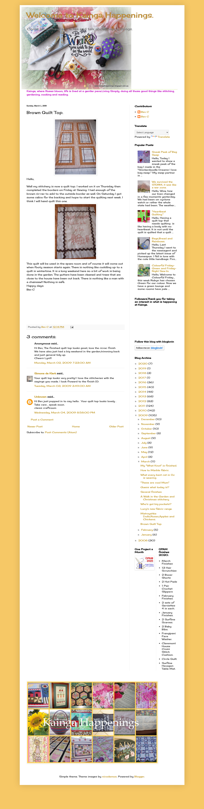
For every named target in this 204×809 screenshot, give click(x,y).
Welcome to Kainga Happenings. (90, 15)
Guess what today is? (155, 487)
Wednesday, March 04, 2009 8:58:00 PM (64, 412)
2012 (142, 401)
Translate (160, 136)
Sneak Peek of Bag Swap (164, 153)
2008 (143, 540)
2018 (142, 373)
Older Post (116, 426)
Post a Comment (42, 419)
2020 (143, 363)
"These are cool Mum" (155, 482)
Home (76, 426)
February (147, 529)
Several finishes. (151, 491)
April (144, 456)
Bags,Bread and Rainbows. (162, 240)
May (144, 452)
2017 (142, 377)
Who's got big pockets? (156, 504)
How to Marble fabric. (155, 470)
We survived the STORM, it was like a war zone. (164, 184)
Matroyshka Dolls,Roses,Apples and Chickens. (157, 516)
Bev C (145, 112)
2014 (142, 391)
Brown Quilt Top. (151, 523)
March (146, 461)
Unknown (40, 396)
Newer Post (35, 426)
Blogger (139, 776)
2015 (142, 387)
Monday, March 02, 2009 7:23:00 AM (62, 362)
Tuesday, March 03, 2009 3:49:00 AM (62, 385)
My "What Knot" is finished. (159, 465)
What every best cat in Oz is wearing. (158, 476)
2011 (142, 405)
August (146, 438)
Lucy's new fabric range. (156, 508)
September (149, 433)
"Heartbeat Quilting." (159, 213)
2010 (143, 410)
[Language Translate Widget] (152, 132)
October (147, 428)
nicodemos (109, 776)
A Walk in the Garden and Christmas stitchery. (157, 498)
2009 (143, 415)
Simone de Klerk (45, 373)
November (148, 424)
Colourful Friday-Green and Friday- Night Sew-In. (164, 268)
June (144, 447)
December (148, 419)
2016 (142, 382)
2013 (142, 396)
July (144, 442)
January (147, 534)
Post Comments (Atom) (61, 432)
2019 (142, 368)
